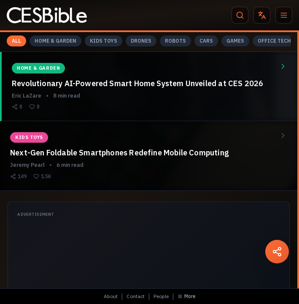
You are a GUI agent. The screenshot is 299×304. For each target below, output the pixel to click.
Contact (136, 296)
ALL (16, 41)
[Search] (240, 15)
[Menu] (283, 15)
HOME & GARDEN (55, 41)
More (187, 296)
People (161, 296)
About (111, 296)
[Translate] (261, 15)
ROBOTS (175, 41)
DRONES (141, 41)
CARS (206, 41)
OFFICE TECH (274, 41)
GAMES (235, 41)
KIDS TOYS (103, 41)
